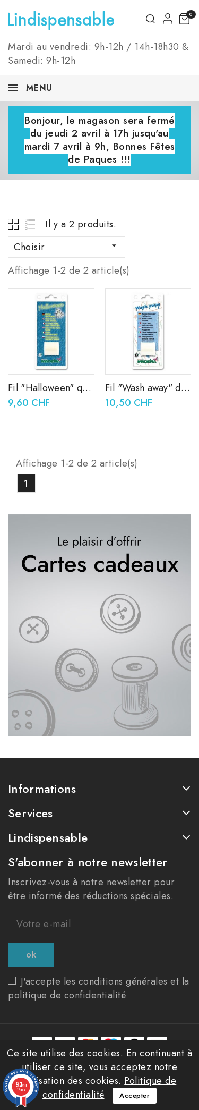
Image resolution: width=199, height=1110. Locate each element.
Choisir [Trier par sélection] (66, 247)
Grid (14, 224)
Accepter (134, 1095)
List (30, 224)
